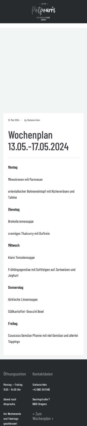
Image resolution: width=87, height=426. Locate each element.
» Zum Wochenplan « (43, 416)
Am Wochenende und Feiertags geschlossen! (12, 418)
